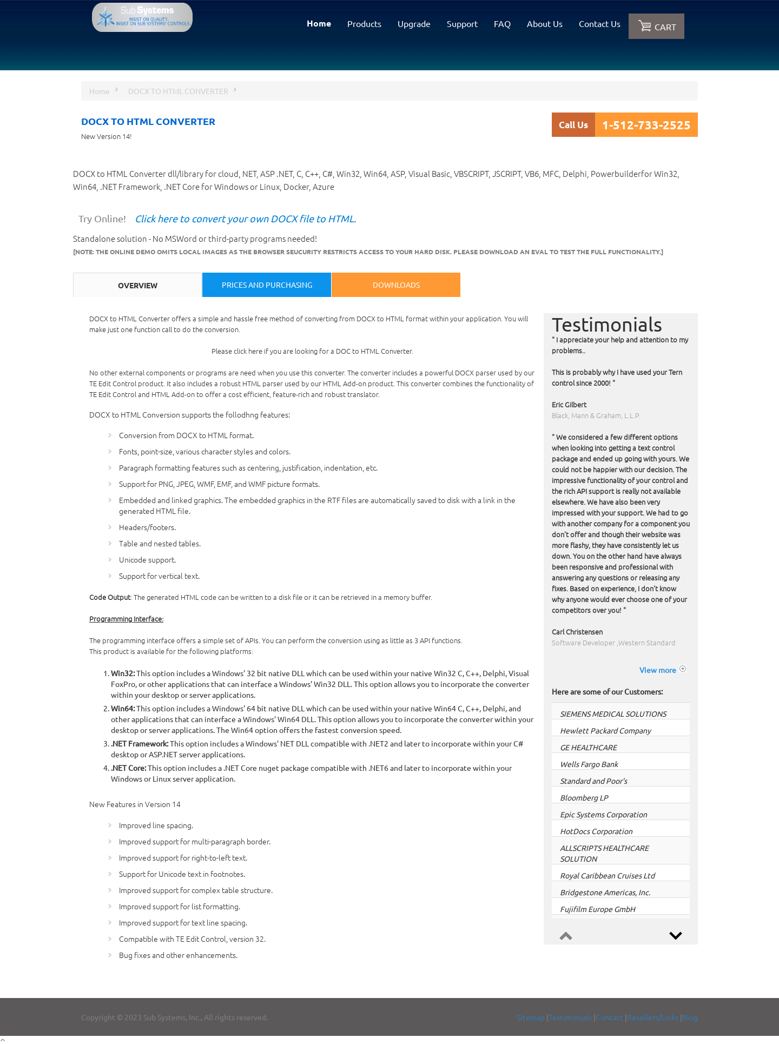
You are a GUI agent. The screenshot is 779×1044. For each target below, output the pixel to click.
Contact (609, 1017)
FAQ (502, 23)
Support (462, 23)
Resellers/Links (652, 1017)
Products (364, 23)
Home (319, 23)
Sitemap (531, 1017)
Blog (690, 1017)
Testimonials (570, 1017)
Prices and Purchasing (267, 284)
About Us (545, 23)
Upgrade (414, 23)
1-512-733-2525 (646, 124)
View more (657, 670)
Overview (137, 285)
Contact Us (599, 23)
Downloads (396, 284)
